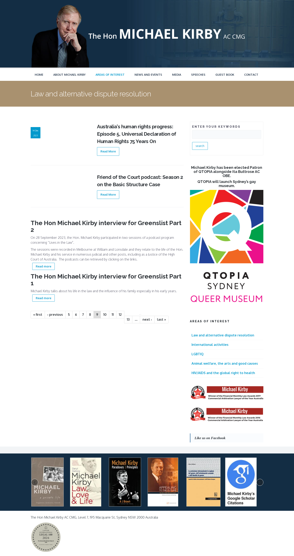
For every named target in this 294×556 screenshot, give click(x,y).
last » (161, 319)
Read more (45, 266)
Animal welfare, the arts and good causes (225, 363)
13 (128, 319)
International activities (210, 345)
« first (37, 314)
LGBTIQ (198, 354)
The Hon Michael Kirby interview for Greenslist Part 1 (106, 280)
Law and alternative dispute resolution (223, 335)
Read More (108, 151)
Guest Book (224, 74)
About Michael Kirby (69, 74)
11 (113, 314)
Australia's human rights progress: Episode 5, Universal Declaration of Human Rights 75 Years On (136, 134)
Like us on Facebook (210, 438)
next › (147, 319)
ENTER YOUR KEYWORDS (216, 126)
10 (105, 314)
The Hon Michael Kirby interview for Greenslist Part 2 (106, 226)
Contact (251, 74)
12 (120, 314)
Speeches (198, 74)
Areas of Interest (110, 74)
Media (176, 74)
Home (39, 74)
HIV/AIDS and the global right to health (223, 373)
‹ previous (55, 314)
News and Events (148, 74)
